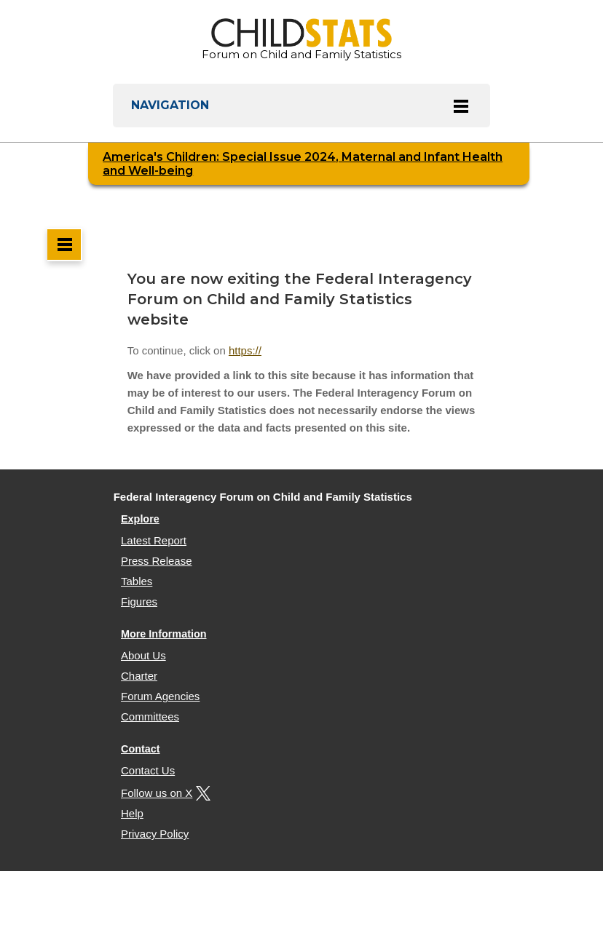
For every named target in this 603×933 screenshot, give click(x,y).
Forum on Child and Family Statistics (301, 39)
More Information (164, 634)
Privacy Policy (155, 833)
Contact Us (148, 770)
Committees (150, 716)
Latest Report (153, 540)
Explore (140, 519)
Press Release (156, 561)
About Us (143, 655)
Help (132, 813)
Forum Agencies (160, 696)
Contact (140, 749)
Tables (136, 581)
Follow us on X (164, 793)
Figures (139, 601)
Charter (139, 676)
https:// (245, 350)
